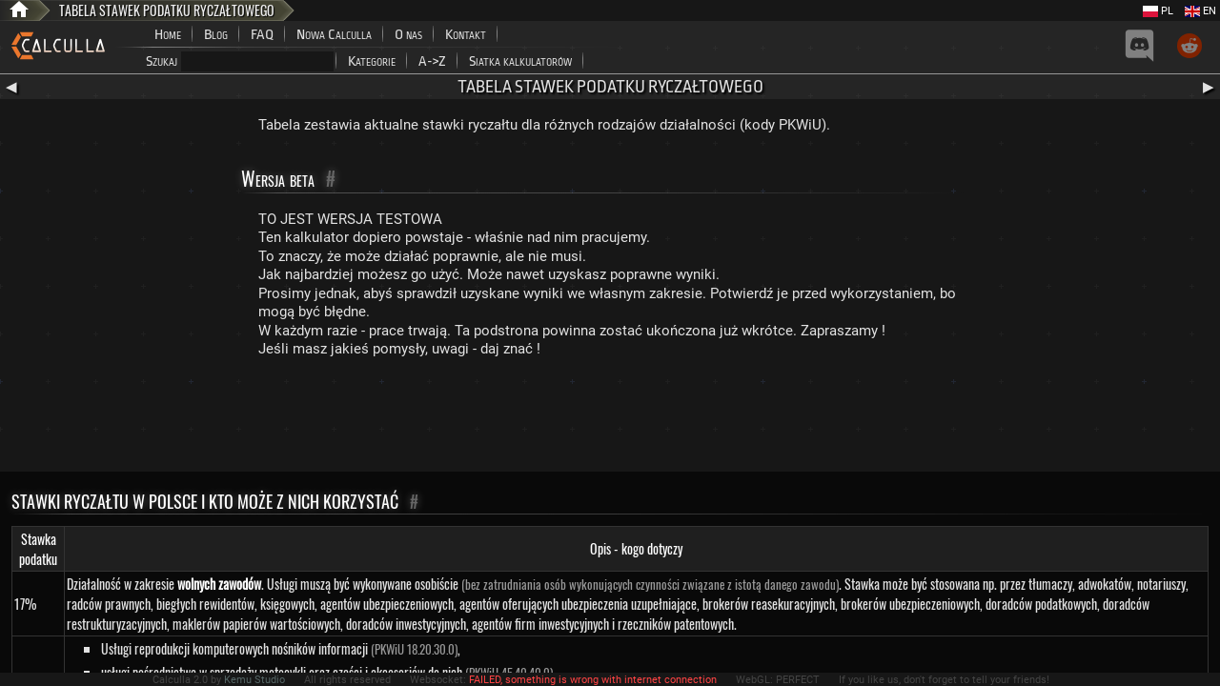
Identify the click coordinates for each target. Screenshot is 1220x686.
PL (1158, 11)
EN (1200, 11)
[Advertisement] (610, 419)
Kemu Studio (254, 680)
